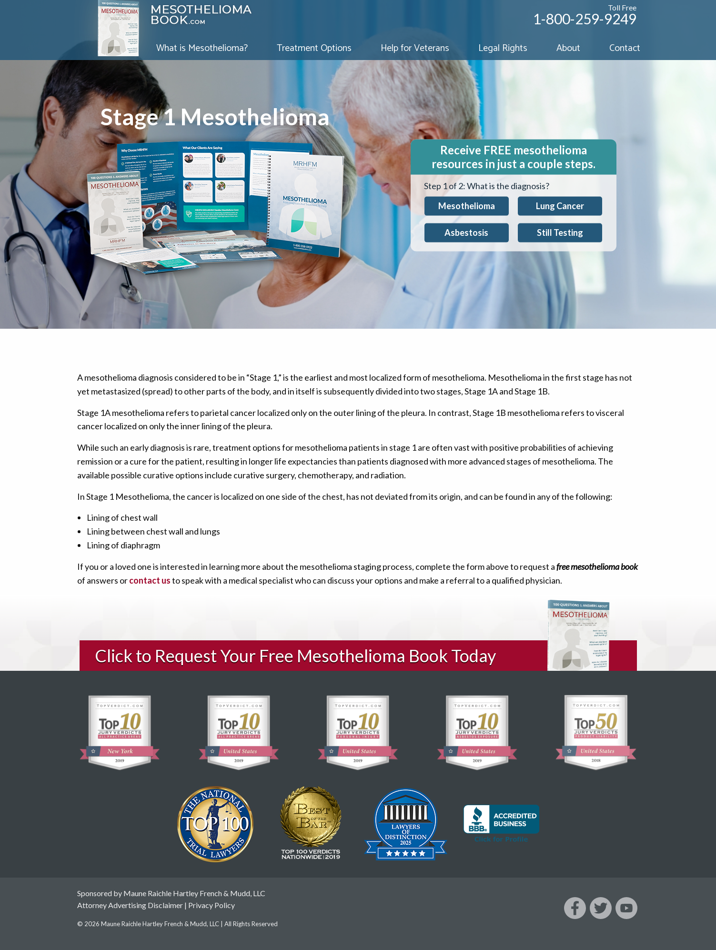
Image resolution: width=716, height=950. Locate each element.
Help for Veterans (415, 48)
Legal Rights (502, 48)
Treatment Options (314, 48)
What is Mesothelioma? (202, 48)
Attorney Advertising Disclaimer (130, 905)
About (568, 48)
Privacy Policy (211, 905)
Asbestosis (466, 232)
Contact (624, 48)
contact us (150, 580)
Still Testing (560, 232)
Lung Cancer (560, 206)
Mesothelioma (466, 206)
